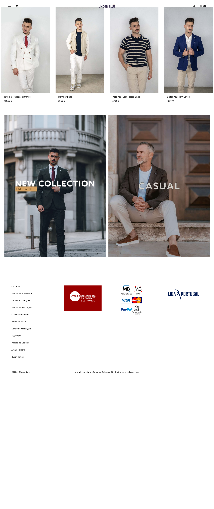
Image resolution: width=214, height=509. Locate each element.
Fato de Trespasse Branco (17, 227)
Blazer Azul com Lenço (178, 227)
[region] (107, 68)
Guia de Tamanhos (20, 445)
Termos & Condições (20, 431)
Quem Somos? (17, 487)
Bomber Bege (65, 227)
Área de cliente (18, 480)
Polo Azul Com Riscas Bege (126, 227)
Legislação (16, 466)
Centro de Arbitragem (21, 459)
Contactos (15, 417)
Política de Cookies (20, 473)
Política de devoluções (21, 438)
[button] (107, 68)
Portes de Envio (18, 452)
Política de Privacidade (21, 424)
